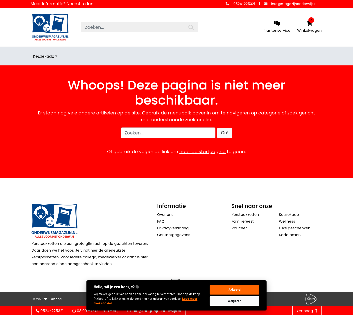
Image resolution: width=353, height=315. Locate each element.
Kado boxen (290, 234)
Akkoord (234, 289)
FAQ (160, 221)
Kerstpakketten (245, 214)
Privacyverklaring (173, 228)
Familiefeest (242, 221)
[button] (224, 133)
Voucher (239, 228)
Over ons (165, 214)
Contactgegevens (173, 234)
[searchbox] (139, 27)
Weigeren (234, 301)
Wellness (287, 221)
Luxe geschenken (294, 228)
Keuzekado (43, 56)
